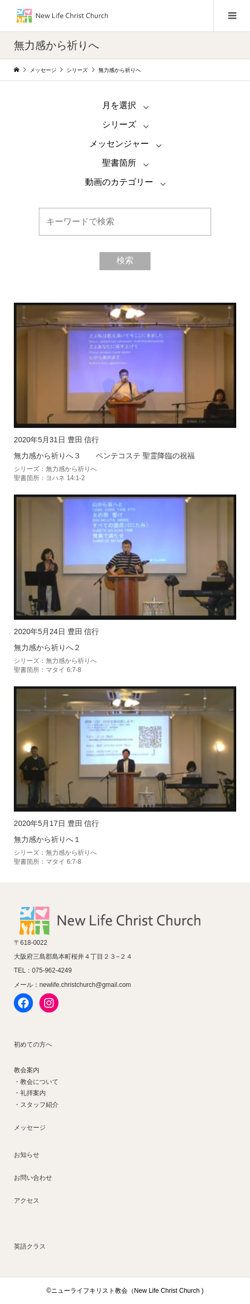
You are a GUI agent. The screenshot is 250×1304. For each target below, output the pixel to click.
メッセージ (30, 1127)
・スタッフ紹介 (36, 1104)
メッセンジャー (119, 143)
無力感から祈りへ (71, 469)
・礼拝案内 (30, 1093)
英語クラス (30, 1246)
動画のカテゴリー (119, 182)
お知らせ (26, 1155)
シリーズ (119, 124)
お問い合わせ (33, 1177)
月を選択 (119, 105)
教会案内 (26, 1070)
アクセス (26, 1200)
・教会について (36, 1082)
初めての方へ (33, 1044)
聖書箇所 (119, 162)
